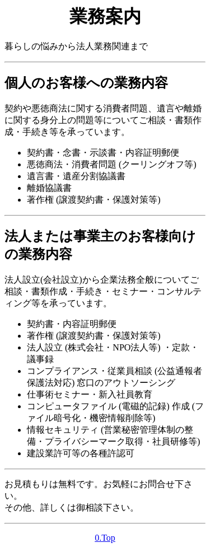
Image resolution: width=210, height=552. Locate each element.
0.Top (105, 537)
